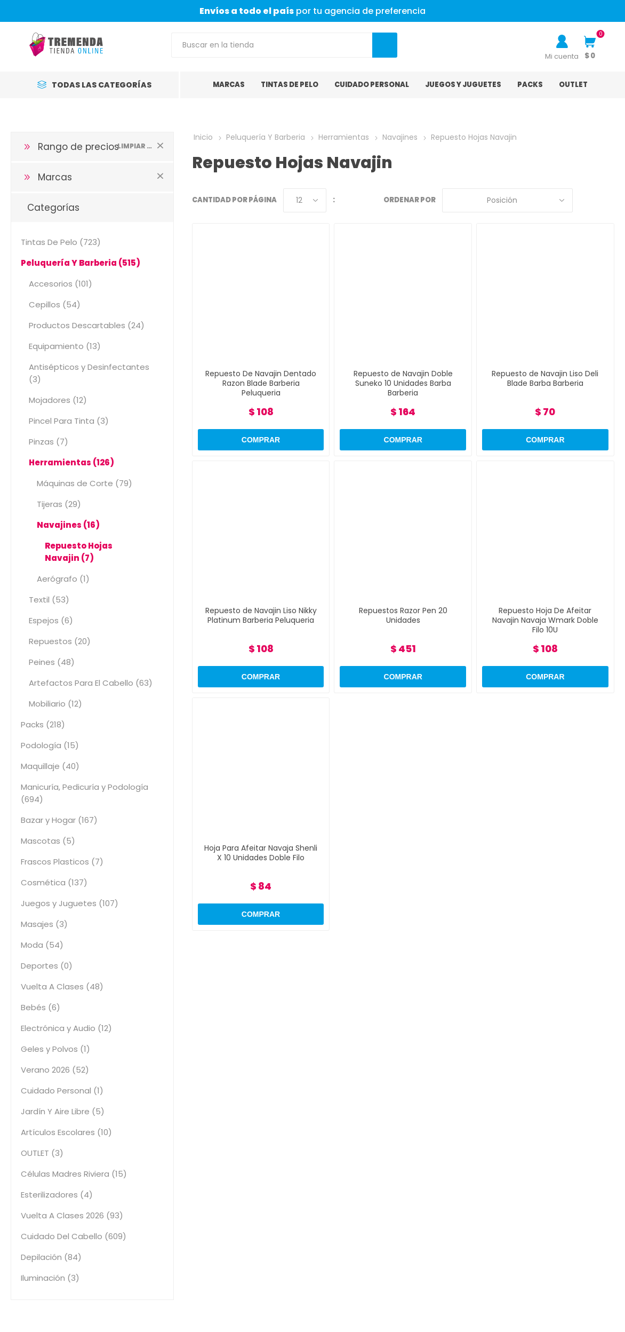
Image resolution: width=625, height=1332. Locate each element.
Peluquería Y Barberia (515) (80, 262)
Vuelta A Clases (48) (62, 986)
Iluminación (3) (50, 1277)
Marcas (55, 177)
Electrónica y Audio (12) (66, 1028)
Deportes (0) (47, 965)
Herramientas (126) (71, 462)
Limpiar (160, 145)
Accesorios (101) (60, 283)
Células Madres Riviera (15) (74, 1173)
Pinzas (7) (48, 441)
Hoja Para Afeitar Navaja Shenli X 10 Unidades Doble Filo (260, 852)
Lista (606, 200)
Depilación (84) (51, 1257)
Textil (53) (49, 599)
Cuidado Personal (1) (62, 1090)
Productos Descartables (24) (87, 325)
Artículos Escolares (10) (66, 1132)
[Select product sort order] (507, 200)
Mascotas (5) (48, 840)
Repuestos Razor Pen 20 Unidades (403, 615)
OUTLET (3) (42, 1153)
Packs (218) (43, 724)
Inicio (203, 137)
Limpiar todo (134, 145)
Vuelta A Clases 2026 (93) (72, 1215)
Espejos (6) (51, 620)
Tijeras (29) (59, 504)
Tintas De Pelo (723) (61, 242)
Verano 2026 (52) (55, 1069)
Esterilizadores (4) (57, 1194)
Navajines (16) (68, 524)
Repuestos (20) (60, 641)
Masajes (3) (44, 924)
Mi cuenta (562, 56)
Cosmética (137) (54, 882)
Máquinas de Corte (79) (84, 483)
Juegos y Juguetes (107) (69, 903)
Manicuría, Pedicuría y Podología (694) (84, 793)
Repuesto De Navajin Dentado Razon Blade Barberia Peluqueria (260, 383)
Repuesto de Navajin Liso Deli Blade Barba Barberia (545, 378)
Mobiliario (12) (55, 703)
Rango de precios (78, 146)
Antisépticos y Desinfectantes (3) (89, 373)
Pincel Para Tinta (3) (69, 420)
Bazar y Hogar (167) (59, 820)
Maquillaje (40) (50, 766)
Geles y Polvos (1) (55, 1048)
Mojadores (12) (58, 400)
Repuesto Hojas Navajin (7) (79, 552)
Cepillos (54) (55, 304)
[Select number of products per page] (304, 200)
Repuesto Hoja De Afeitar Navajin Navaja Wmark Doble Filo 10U (545, 620)
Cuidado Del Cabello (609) (73, 1236)
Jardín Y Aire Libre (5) (63, 1111)
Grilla (586, 200)
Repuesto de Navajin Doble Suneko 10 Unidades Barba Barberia (403, 383)
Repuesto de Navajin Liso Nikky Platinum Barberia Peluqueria (261, 615)
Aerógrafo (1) (63, 578)
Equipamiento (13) (65, 346)
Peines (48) (52, 662)
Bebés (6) (40, 1007)
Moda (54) (42, 944)
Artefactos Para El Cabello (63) (91, 682)
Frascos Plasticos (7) (62, 861)
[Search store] (272, 45)
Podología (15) (50, 745)
